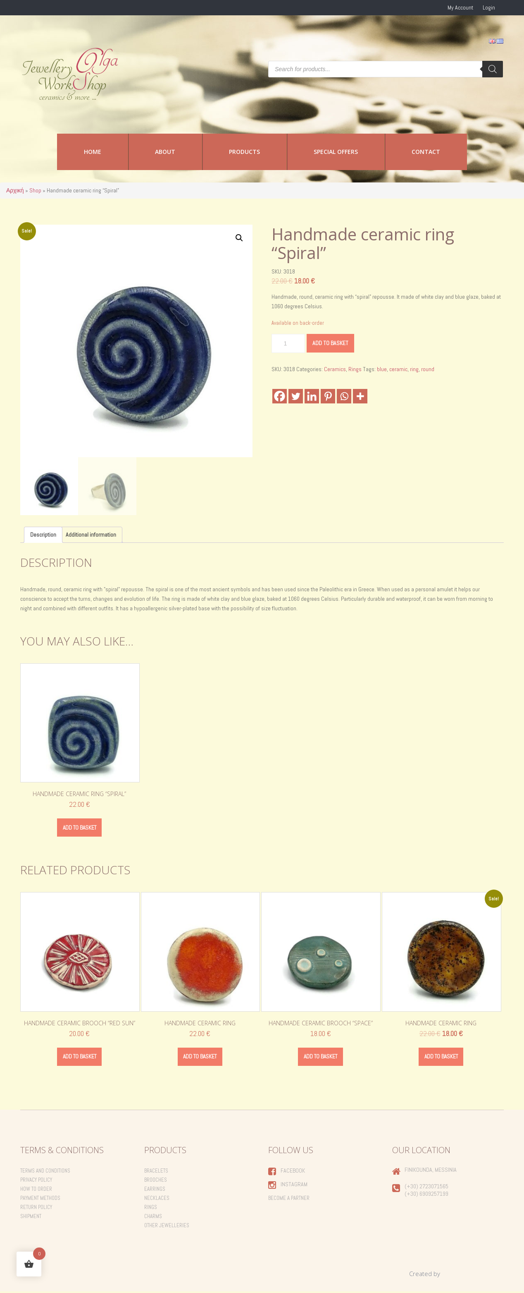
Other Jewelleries (166, 1226)
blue (382, 369)
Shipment (30, 1217)
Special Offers (336, 152)
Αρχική (15, 190)
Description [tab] (43, 534)
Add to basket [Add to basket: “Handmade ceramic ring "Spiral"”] (80, 828)
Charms (153, 1217)
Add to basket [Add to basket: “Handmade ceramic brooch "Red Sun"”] (80, 1057)
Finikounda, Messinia (431, 1171)
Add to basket (330, 343)
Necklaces (156, 1199)
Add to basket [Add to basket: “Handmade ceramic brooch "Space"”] (320, 1057)
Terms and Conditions (45, 1171)
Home (92, 152)
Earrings (154, 1190)
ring (414, 369)
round (427, 369)
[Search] (492, 69)
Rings (355, 369)
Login (489, 7)
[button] (239, 237)
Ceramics (335, 369)
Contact (426, 152)
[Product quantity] (288, 343)
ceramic (398, 369)
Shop (35, 190)
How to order (36, 1190)
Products (244, 152)
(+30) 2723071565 (426, 1187)
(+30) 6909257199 (426, 1195)
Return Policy (36, 1208)
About (165, 152)
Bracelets (156, 1171)
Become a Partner (289, 1199)
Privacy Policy (36, 1181)
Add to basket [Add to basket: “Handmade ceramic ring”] (200, 1057)
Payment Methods (40, 1199)
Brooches (155, 1181)
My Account (460, 7)
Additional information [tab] (91, 534)
